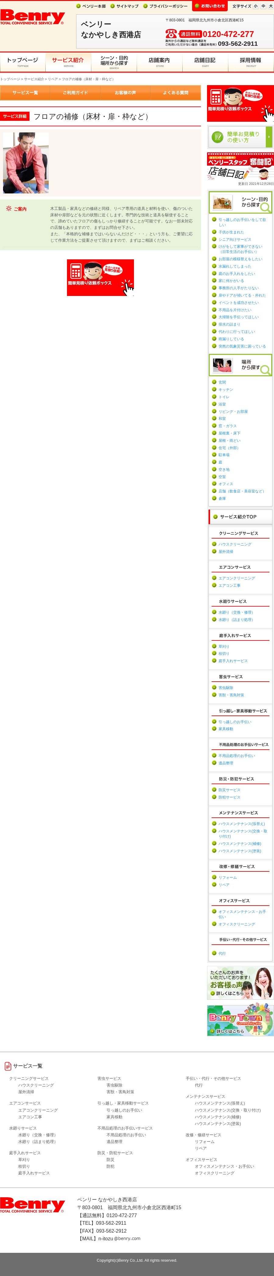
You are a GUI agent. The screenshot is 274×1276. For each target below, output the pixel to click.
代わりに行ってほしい (237, 332)
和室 (222, 418)
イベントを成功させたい (239, 303)
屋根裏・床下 (230, 433)
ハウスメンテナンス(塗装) (240, 851)
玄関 (222, 382)
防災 (110, 1159)
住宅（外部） (230, 448)
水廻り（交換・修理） (237, 612)
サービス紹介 (34, 79)
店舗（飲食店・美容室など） (242, 491)
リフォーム (228, 877)
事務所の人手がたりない (239, 288)
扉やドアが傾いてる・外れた (242, 295)
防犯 (110, 1166)
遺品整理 (226, 763)
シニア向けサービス (235, 239)
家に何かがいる (231, 281)
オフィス (226, 484)
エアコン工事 (230, 585)
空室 (222, 477)
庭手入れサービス (233, 661)
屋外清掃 (226, 552)
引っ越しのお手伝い (235, 722)
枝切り (224, 653)
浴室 (222, 404)
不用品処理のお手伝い (237, 756)
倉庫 (222, 498)
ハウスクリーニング (235, 544)
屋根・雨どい (230, 440)
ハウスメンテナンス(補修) (240, 844)
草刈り (224, 646)
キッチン (226, 389)
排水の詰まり (230, 324)
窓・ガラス (228, 426)
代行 (222, 953)
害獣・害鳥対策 (231, 695)
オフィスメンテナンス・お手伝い (224, 1166)
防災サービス (230, 790)
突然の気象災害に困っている (242, 346)
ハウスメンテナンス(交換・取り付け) (228, 1110)
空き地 (224, 469)
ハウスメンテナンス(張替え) (242, 824)
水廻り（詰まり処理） (237, 620)
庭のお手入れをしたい (237, 274)
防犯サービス (230, 797)
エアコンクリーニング (237, 578)
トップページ (10, 79)
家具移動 (226, 729)
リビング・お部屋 (233, 411)
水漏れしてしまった (235, 266)
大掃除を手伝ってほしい (239, 317)
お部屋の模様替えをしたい (240, 259)
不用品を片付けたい (235, 310)
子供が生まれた (231, 232)
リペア (53, 79)
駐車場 (224, 455)
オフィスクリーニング (237, 924)
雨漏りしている (231, 339)
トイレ (224, 397)
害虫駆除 (226, 688)
